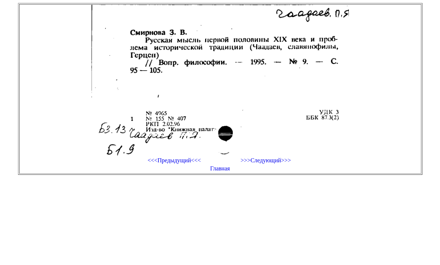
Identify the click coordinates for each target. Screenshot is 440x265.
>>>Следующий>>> (265, 160)
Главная (220, 168)
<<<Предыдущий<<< (174, 160)
